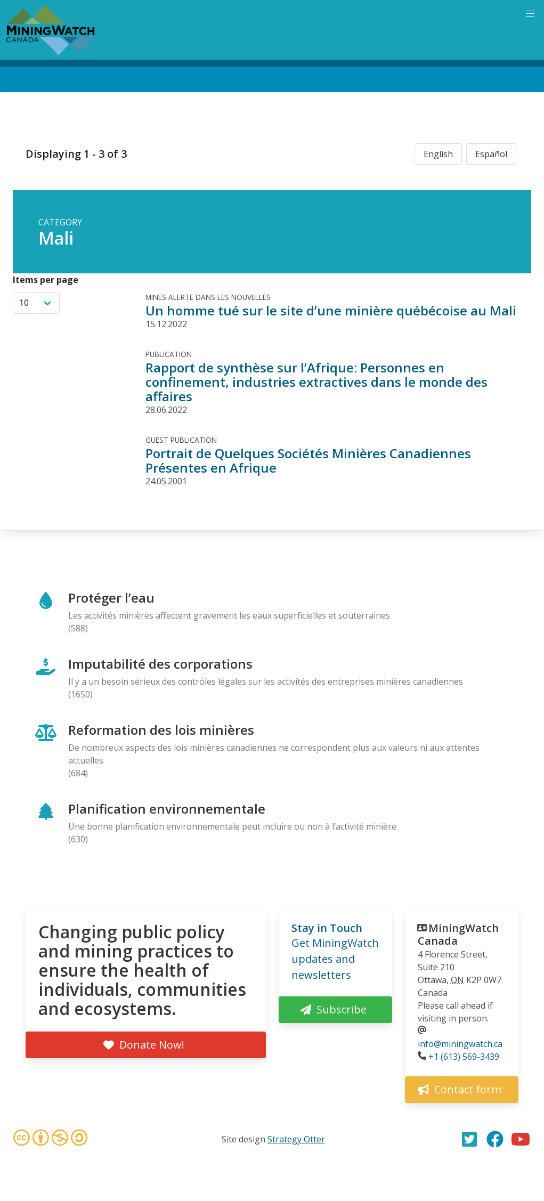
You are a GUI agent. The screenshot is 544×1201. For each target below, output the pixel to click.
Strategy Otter (296, 1139)
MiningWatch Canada (458, 934)
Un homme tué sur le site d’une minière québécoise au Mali (330, 310)
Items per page (45, 280)
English (438, 154)
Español (491, 154)
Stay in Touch (326, 928)
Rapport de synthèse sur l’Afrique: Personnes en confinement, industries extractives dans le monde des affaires (316, 382)
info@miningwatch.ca (460, 1044)
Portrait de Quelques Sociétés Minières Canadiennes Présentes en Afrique (308, 460)
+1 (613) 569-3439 (463, 1056)
